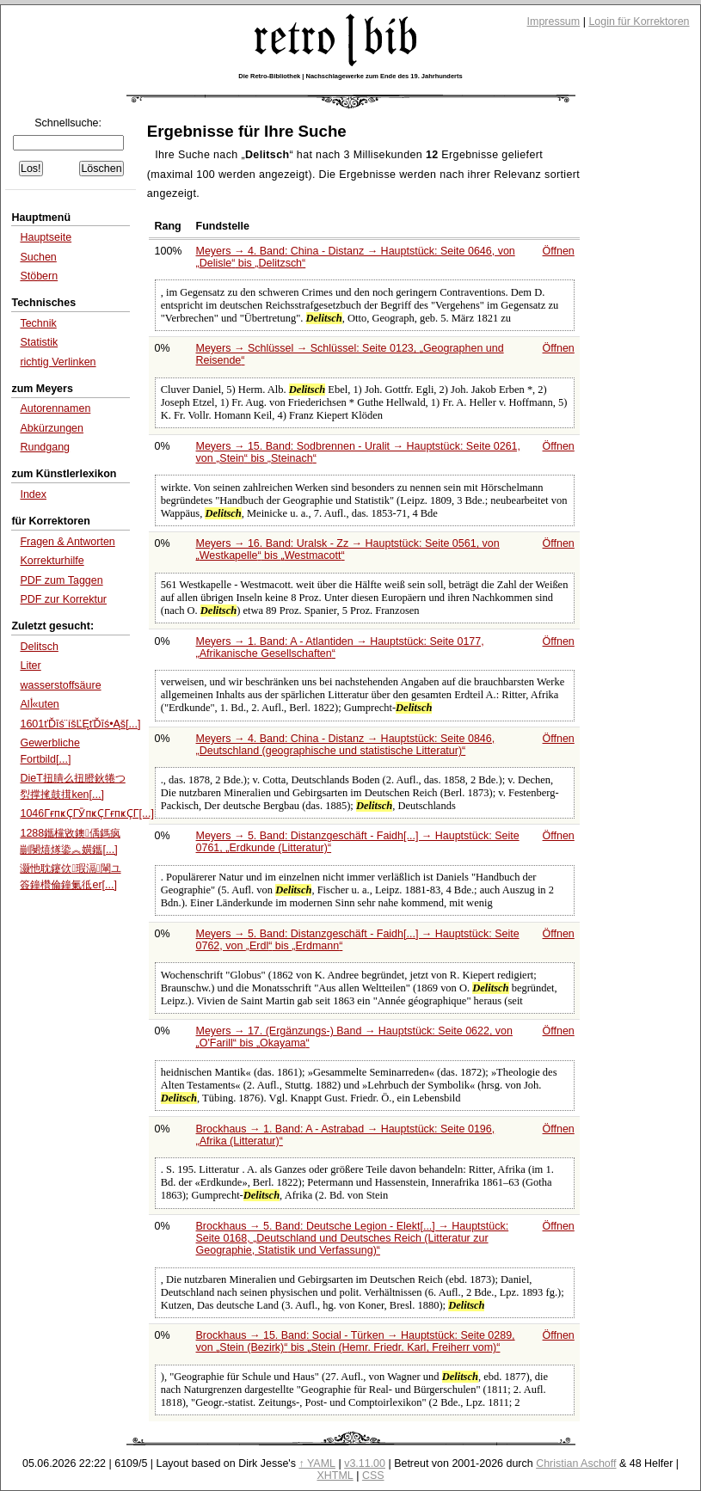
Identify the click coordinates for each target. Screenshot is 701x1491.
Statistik (39, 342)
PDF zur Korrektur (63, 599)
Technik (38, 323)
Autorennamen (55, 408)
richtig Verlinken (57, 362)
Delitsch (39, 647)
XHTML (335, 1476)
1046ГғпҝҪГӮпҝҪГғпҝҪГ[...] (86, 813)
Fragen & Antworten (67, 542)
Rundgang (45, 447)
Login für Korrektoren (638, 21)
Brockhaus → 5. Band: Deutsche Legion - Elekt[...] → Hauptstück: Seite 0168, (352, 1238)
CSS (373, 1476)
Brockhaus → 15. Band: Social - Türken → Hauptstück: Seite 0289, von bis (355, 1341)
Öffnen (559, 251)
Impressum (554, 21)
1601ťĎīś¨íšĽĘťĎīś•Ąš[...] (80, 724)
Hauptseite (45, 237)
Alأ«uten (39, 704)
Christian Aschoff (576, 1463)
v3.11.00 (364, 1463)
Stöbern (39, 276)
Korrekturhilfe (51, 561)
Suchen (38, 257)
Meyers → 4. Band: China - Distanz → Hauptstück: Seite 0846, (345, 745)
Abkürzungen (51, 428)
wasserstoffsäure (60, 685)
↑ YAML (316, 1463)
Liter (30, 666)
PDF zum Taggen (61, 580)
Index (33, 494)
